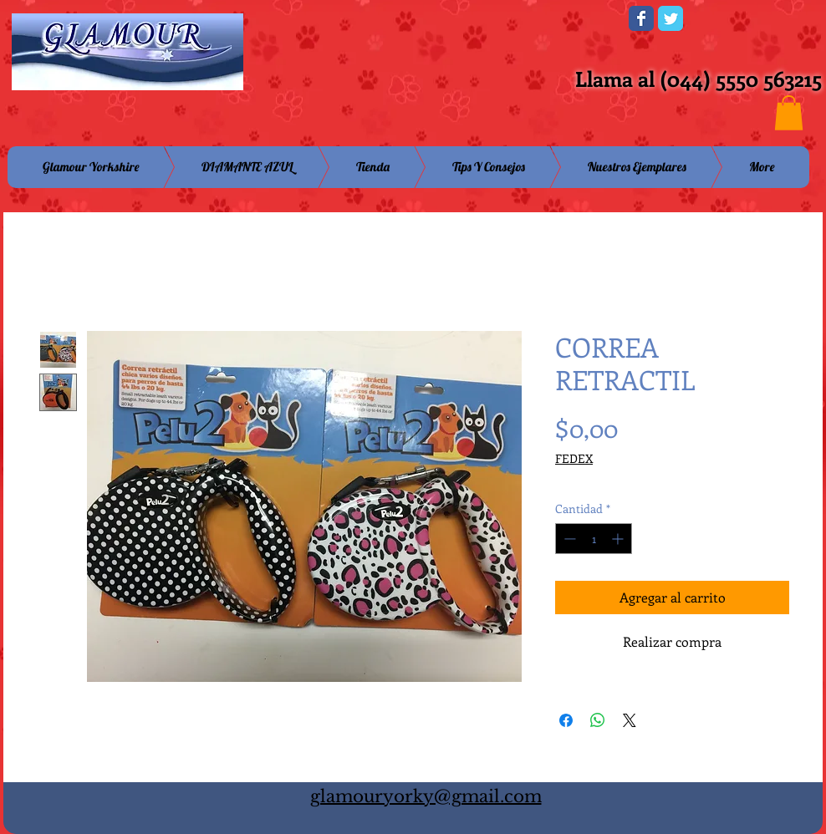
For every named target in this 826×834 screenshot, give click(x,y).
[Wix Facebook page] (641, 18)
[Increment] (619, 538)
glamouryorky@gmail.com (426, 796)
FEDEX (574, 458)
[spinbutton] (594, 538)
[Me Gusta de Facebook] (512, 23)
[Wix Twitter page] (670, 18)
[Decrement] (568, 538)
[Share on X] (630, 720)
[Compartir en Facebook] (566, 720)
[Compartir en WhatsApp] (598, 720)
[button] (788, 112)
